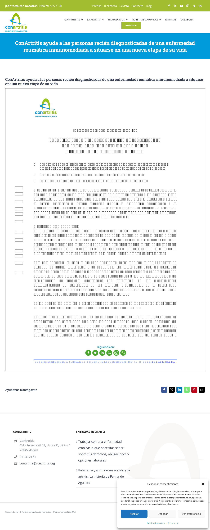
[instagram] (187, 6)
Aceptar (134, 513)
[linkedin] (200, 6)
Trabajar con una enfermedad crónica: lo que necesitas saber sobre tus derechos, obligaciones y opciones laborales (103, 450)
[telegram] (194, 6)
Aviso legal (173, 523)
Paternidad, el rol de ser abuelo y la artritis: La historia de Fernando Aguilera (104, 476)
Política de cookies (156, 523)
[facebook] (169, 6)
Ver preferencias (191, 513)
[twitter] (175, 6)
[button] (203, 484)
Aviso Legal (12, 511)
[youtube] (181, 6)
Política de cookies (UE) (64, 511)
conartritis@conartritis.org (37, 463)
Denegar (163, 513)
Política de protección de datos (36, 511)
